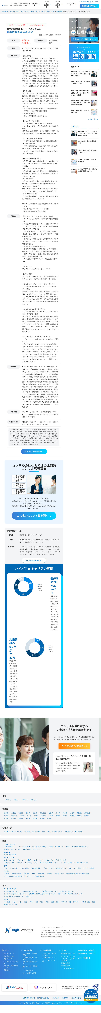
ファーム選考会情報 (29, 973)
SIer (31, 902)
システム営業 (24, 868)
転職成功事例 (65, 963)
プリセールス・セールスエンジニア (54, 868)
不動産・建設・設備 (88, 902)
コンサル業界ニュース (49, 957)
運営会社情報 (65, 966)
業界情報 (58, 4)
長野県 (6, 818)
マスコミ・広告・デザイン (70, 902)
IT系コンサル (8, 959)
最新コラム (75, 67)
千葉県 (22, 816)
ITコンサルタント (10, 847)
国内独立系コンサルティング (13, 896)
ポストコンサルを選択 (54, 831)
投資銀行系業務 (39, 876)
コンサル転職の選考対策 (30, 962)
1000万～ (25, 800)
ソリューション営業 (10, 868)
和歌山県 (43, 813)
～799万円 (7, 800)
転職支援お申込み (89, 6)
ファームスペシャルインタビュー (49, 954)
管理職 (49, 873)
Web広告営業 (36, 868)
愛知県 (79, 816)
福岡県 (49, 818)
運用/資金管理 (16, 873)
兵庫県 (13, 813)
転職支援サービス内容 (68, 953)
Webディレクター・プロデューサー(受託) (17, 860)
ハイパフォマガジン (48, 960)
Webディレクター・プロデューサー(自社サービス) (20, 863)
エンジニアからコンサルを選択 (34, 831)
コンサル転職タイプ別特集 (30, 958)
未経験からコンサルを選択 (73, 831)
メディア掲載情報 (84, 958)
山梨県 (72, 813)
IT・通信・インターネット (12, 902)
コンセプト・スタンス (68, 956)
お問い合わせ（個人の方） (87, 950)
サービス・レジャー (10, 904)
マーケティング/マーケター (49, 863)
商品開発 (27, 873)
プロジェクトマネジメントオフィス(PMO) (32, 847)
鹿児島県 (87, 813)
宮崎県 (20, 818)
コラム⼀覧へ (92, 119)
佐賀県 (20, 813)
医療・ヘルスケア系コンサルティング (70, 894)
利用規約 (56, 998)
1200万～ (34, 800)
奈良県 (35, 813)
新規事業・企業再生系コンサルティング (42, 894)
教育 (25, 902)
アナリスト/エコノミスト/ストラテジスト (17, 876)
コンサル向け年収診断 (30, 966)
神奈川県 (14, 816)
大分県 (65, 813)
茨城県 (28, 818)
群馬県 (42, 818)
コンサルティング (10, 844)
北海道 (36, 816)
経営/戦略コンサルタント (80, 847)
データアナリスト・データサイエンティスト (75, 863)
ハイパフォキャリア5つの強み (68, 959)
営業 (5, 866)
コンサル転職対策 (26, 950)
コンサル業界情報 (46, 950)
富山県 (13, 818)
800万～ (16, 800)
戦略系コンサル (9, 956)
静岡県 (58, 816)
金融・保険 (39, 902)
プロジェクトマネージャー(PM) (59, 847)
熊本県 (58, 813)
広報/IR (6, 873)
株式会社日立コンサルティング (21, 32)
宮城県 (72, 816)
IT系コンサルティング (68, 891)
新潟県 (43, 816)
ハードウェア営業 (75, 868)
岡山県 (79, 813)
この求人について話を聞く (33, 451)
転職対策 (46, 4)
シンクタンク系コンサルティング (15, 894)
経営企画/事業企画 (10, 855)
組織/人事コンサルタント (31, 849)
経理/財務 (41, 873)
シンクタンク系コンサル (11, 962)
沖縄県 (86, 816)
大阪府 (6, 816)
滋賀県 (51, 813)
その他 (6, 871)
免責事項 (65, 998)
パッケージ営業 (89, 868)
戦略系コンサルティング (50, 891)
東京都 (6, 813)
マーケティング (9, 858)
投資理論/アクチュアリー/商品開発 (77, 873)
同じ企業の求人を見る (33, 560)
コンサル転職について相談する (73, 746)
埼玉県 (29, 816)
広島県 (51, 816)
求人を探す (33, 4)
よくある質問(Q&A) (67, 968)
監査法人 (29, 896)
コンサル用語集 (28, 970)
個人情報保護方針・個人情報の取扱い (36, 998)
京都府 (65, 816)
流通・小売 (55, 902)
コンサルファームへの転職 (13, 831)
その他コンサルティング (31, 891)
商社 (47, 902)
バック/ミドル (59, 873)
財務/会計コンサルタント (12, 849)
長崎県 (28, 813)
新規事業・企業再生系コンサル (11, 966)
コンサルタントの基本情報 (30, 954)
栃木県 (35, 818)
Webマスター (38, 860)
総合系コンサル (9, 953)
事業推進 (7, 852)
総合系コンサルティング (12, 891)
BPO (33, 873)
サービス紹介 (70, 4)
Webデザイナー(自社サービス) (56, 860)
